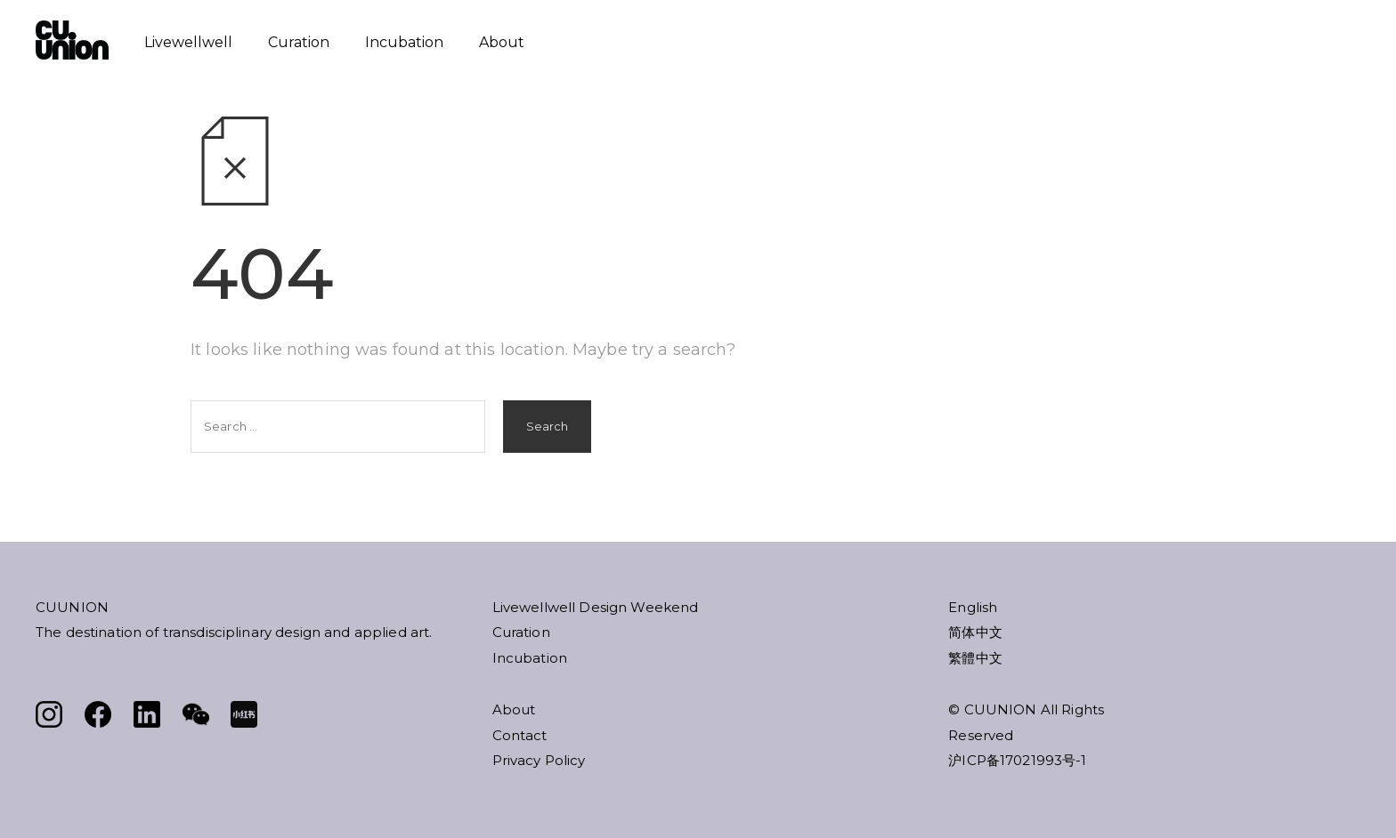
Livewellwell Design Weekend (595, 607)
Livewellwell (188, 42)
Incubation (404, 42)
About (501, 42)
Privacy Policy (539, 760)
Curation (298, 42)
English (972, 607)
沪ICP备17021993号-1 (1017, 760)
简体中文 (975, 632)
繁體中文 (975, 657)
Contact (520, 735)
